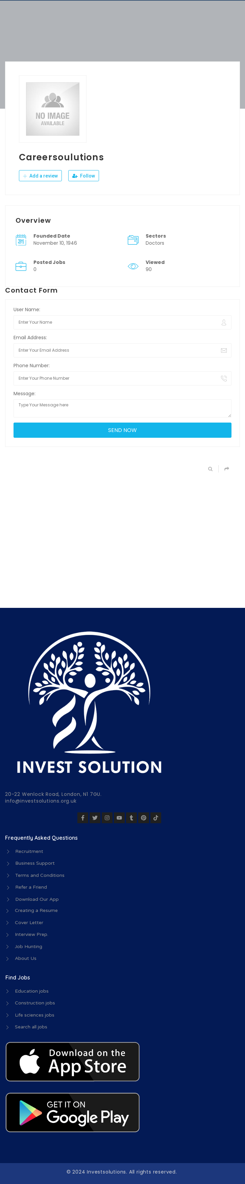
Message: (24, 393)
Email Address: (30, 337)
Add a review (40, 176)
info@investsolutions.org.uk (41, 801)
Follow (83, 176)
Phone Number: (32, 365)
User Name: (27, 309)
